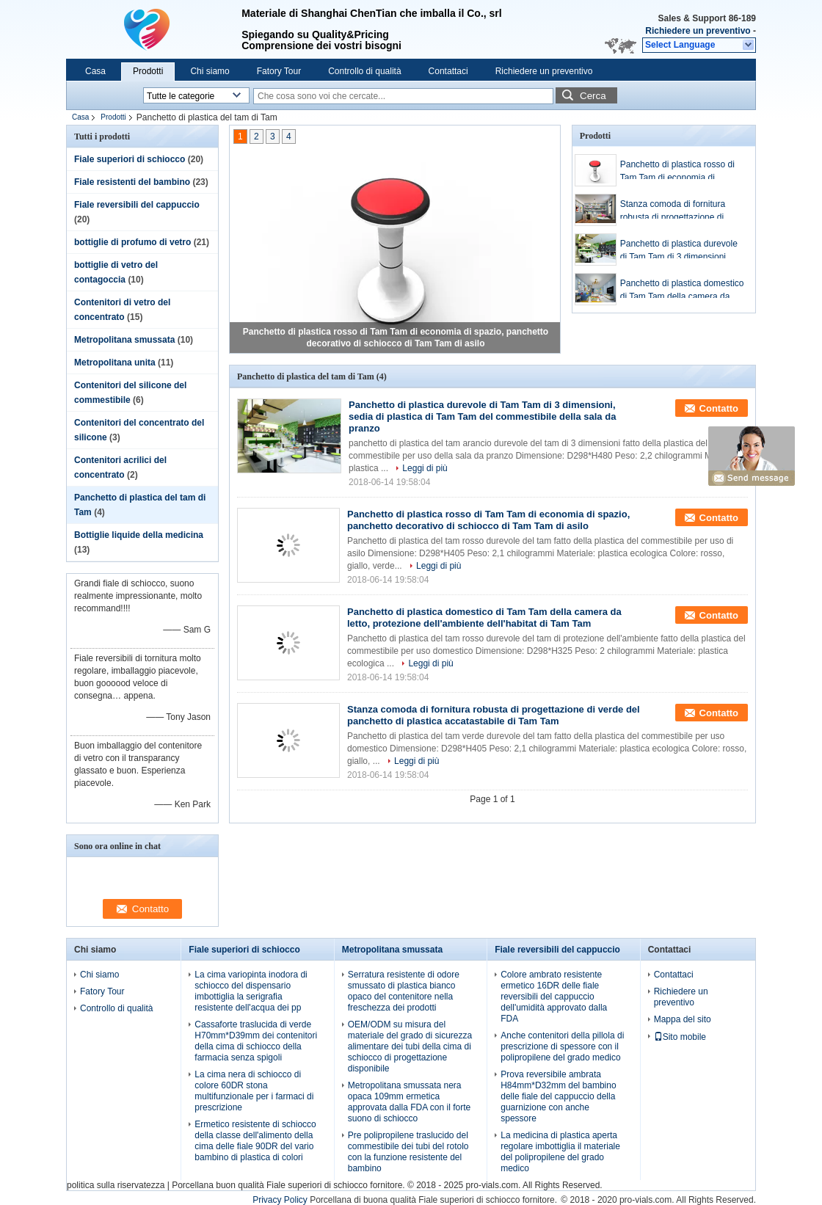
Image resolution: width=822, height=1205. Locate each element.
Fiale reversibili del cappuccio (137, 205)
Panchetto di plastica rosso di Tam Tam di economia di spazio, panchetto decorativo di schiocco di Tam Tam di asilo (680, 171)
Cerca (593, 95)
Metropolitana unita (115, 362)
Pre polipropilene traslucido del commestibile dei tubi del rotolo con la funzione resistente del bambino (408, 1151)
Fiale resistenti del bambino (132, 182)
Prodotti (148, 71)
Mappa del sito (682, 1019)
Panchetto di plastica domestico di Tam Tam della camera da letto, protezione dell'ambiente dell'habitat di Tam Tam (682, 290)
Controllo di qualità (364, 71)
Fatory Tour (279, 71)
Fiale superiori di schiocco (129, 159)
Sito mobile (680, 1037)
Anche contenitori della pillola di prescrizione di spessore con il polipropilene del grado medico (562, 1046)
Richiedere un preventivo (697, 31)
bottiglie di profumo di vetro (132, 242)
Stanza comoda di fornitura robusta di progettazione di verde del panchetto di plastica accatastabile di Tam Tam (679, 211)
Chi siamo (209, 71)
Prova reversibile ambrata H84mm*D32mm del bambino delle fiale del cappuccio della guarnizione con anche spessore (558, 1096)
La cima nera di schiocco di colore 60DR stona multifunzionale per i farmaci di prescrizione (253, 1091)
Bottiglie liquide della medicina (138, 535)
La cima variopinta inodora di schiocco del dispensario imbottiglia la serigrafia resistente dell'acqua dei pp (250, 991)
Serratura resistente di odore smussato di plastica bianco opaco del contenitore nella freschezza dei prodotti (403, 991)
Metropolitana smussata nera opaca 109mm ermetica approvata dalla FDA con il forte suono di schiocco (409, 1102)
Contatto (718, 408)
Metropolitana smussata (124, 340)
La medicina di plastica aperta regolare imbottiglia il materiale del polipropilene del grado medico (560, 1151)
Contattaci (448, 71)
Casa (95, 71)
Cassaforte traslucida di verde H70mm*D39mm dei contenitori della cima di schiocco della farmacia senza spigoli (255, 1041)
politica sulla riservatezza (115, 1185)
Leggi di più (424, 468)
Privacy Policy (280, 1200)
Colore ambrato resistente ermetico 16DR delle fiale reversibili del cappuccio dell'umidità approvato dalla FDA (554, 996)
